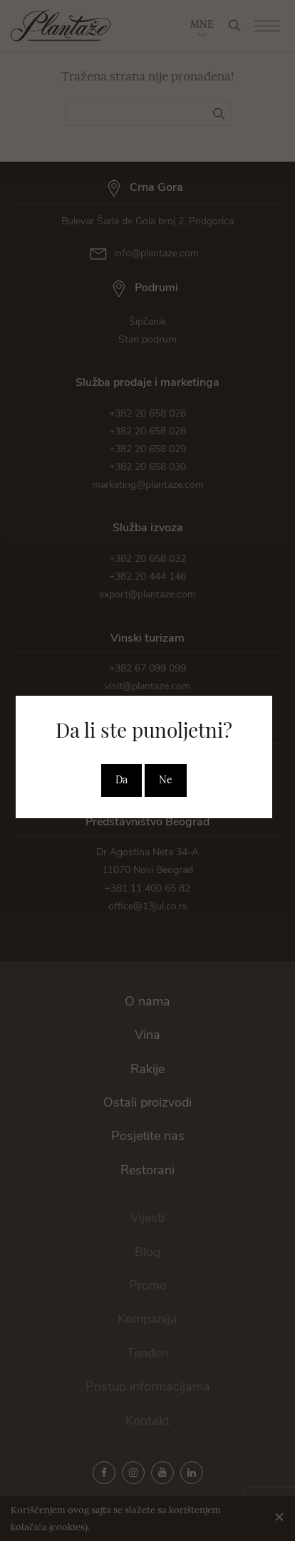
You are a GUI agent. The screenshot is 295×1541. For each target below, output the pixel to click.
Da (121, 779)
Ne (165, 779)
